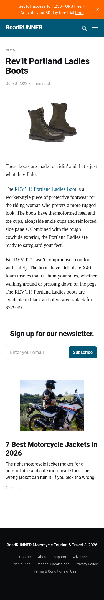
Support (60, 557)
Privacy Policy (86, 564)
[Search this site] (84, 28)
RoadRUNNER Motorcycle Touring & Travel (45, 545)
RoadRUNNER (24, 28)
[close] (97, 9)
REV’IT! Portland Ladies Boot (45, 189)
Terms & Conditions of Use (55, 571)
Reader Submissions (53, 564)
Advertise (80, 557)
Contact (25, 557)
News (10, 50)
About (43, 557)
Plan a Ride (21, 564)
